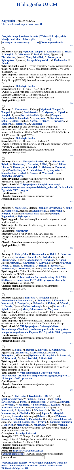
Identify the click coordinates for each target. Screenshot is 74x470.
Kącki (51, 352)
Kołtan (51, 303)
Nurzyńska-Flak (34, 57)
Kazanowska (54, 51)
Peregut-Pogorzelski (23, 422)
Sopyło (33, 121)
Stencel (46, 121)
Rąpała (42, 399)
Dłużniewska (8, 57)
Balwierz (19, 257)
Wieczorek (24, 54)
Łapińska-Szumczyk (61, 422)
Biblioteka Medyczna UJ (14, 468)
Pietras (55, 410)
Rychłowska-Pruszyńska (42, 355)
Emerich (8, 424)
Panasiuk (60, 167)
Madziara (24, 404)
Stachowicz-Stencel (11, 399)
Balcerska (66, 254)
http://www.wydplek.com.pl (28, 450)
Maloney (46, 167)
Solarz (68, 51)
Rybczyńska (7, 60)
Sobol (46, 54)
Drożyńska (47, 112)
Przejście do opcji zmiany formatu (20, 36)
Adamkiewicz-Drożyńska (40, 260)
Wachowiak (7, 268)
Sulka (18, 349)
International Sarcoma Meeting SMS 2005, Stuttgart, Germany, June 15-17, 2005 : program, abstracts (33, 278)
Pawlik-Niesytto (17, 170)
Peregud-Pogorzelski (38, 60)
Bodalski (32, 257)
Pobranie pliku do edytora (24, 465)
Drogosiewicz (38, 401)
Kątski (61, 112)
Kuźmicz (55, 404)
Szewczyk (53, 57)
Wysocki (61, 268)
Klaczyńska (60, 300)
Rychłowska (60, 60)
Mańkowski (23, 424)
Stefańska (29, 265)
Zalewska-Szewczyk (12, 176)
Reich (53, 254)
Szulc (69, 208)
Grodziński (35, 396)
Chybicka (36, 123)
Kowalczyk (29, 262)
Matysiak (53, 309)
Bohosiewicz (39, 404)
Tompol (5, 112)
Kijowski (14, 262)
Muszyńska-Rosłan (33, 161)
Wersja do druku (10, 39)
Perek (23, 401)
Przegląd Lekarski (26, 433)
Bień (36, 54)
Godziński (46, 358)
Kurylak (9, 54)
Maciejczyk (21, 208)
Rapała (30, 349)
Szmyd (33, 173)
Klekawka (17, 416)
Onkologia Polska (25, 86)
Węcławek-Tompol (32, 51)
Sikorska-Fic (8, 173)
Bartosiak (33, 164)
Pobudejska (36, 170)
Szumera (6, 123)
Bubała (5, 63)
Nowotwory (22, 231)
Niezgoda (44, 297)
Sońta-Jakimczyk (32, 306)
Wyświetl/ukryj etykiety (53, 36)
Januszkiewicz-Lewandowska (17, 300)
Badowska (18, 164)
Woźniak (47, 268)
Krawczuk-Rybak (11, 407)
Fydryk (42, 422)
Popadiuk (23, 118)
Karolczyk (18, 167)
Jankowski (39, 424)
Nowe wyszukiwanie (52, 42)
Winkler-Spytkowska (50, 208)
